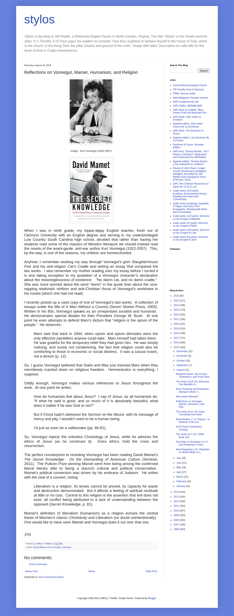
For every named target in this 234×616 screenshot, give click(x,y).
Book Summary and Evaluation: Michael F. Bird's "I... (192, 390)
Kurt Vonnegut (54, 547)
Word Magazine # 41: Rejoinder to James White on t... (193, 451)
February (181, 481)
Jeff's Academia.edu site (186, 101)
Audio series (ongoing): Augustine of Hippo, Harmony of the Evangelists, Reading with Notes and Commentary (191, 207)
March (180, 476)
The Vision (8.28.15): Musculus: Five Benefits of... (193, 383)
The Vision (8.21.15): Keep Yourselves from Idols (190, 413)
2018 (177, 333)
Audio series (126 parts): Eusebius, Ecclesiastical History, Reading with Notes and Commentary (190, 195)
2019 (177, 328)
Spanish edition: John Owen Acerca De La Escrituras (188, 125)
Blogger (152, 598)
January (181, 486)
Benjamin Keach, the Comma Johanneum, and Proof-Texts (192, 375)
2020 (177, 324)
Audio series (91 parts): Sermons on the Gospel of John (190, 238)
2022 (177, 314)
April (179, 472)
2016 (177, 342)
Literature (66, 547)
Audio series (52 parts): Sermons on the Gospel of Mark (190, 224)
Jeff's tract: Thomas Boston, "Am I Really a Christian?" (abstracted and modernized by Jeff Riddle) (191, 154)
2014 (177, 492)
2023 (177, 309)
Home (91, 571)
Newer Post (31, 571)
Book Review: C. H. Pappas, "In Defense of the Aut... (193, 421)
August (180, 369)
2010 (177, 510)
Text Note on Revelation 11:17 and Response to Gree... (192, 443)
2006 (177, 529)
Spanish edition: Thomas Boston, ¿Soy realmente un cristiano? (190, 163)
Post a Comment (38, 564)
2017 (177, 338)
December (182, 351)
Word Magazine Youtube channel (190, 97)
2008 (177, 520)
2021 (177, 319)
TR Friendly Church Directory (188, 89)
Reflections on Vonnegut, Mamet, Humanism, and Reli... (190, 404)
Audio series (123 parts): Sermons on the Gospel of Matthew (191, 217)
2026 (177, 295)
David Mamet (39, 547)
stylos (39, 19)
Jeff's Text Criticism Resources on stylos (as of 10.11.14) (191, 185)
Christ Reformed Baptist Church (190, 85)
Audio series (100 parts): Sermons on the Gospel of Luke (191, 231)
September (182, 365)
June (179, 462)
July (178, 458)
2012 (177, 501)
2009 (177, 515)
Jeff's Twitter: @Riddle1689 (187, 105)
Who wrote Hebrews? (187, 396)
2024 (177, 305)
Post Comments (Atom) (51, 577)
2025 (177, 300)
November (182, 355)
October (181, 360)
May (179, 467)
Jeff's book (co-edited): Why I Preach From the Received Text (189, 111)
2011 (177, 505)
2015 (177, 347)
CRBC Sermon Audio (184, 93)
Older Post (151, 571)
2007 (177, 524)
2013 (177, 496)
